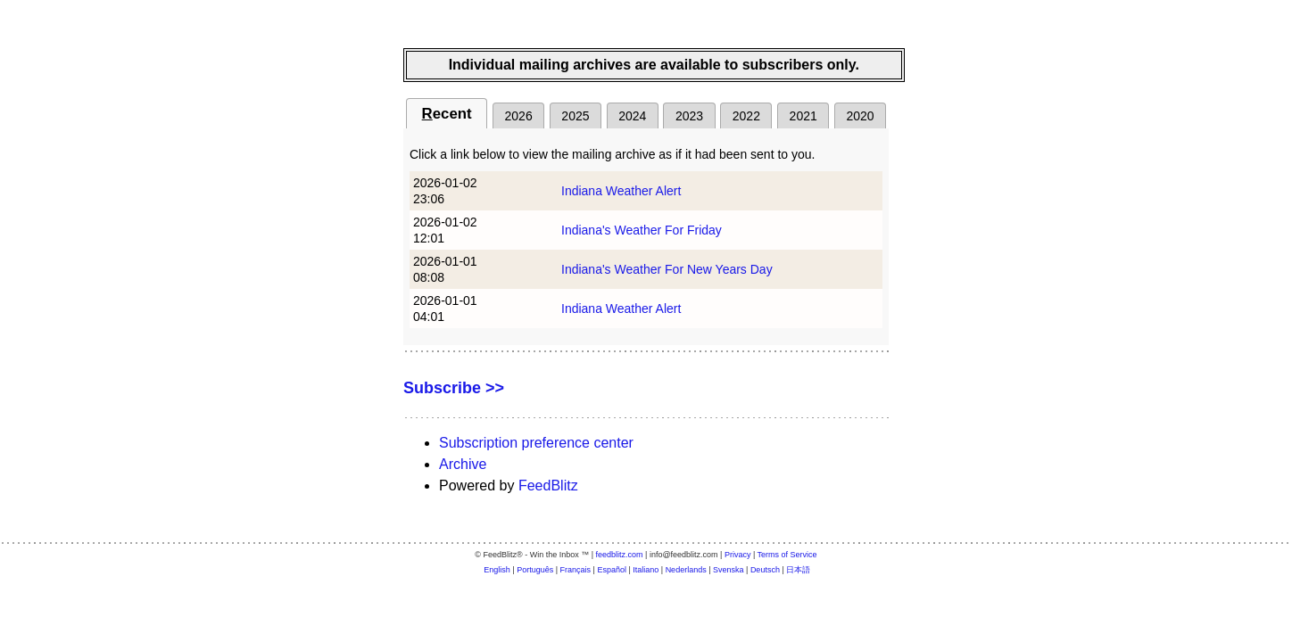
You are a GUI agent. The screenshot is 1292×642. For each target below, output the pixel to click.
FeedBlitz (548, 485)
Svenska (728, 569)
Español (611, 569)
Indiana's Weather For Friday (641, 230)
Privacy (738, 554)
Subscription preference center (536, 442)
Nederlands (686, 569)
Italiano (645, 569)
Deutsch (765, 569)
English (497, 569)
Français (576, 569)
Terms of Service (787, 554)
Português (535, 569)
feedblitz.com (619, 554)
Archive (462, 464)
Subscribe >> (453, 388)
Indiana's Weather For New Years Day (667, 269)
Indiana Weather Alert (621, 191)
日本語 (798, 569)
